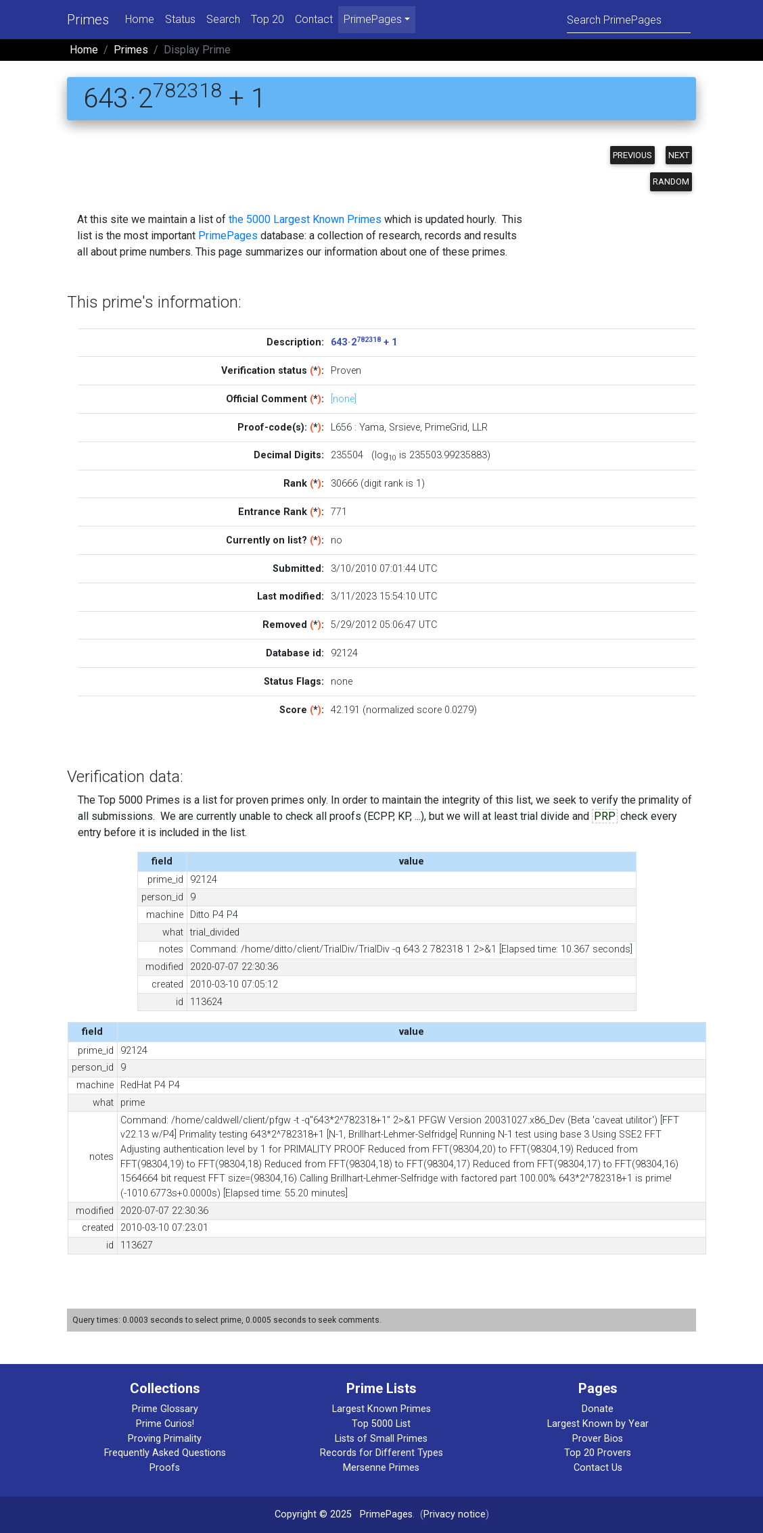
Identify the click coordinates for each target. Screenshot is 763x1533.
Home (139, 19)
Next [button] (678, 155)
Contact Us (598, 1468)
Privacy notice (454, 1514)
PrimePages (228, 235)
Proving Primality (165, 1438)
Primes (88, 19)
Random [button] (671, 181)
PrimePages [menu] (373, 19)
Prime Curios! (165, 1424)
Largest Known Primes (381, 1409)
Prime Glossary (165, 1409)
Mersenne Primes (381, 1468)
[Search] (629, 19)
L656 (341, 427)
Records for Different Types (381, 1453)
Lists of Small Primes (381, 1438)
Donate (598, 1409)
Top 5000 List (381, 1424)
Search (223, 19)
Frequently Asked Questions (165, 1453)
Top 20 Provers (597, 1453)
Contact (314, 19)
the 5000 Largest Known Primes (305, 219)
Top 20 (267, 19)
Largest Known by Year (598, 1424)
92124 (344, 653)
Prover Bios (597, 1438)
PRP (605, 816)
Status (180, 19)
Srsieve (404, 427)
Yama (371, 427)
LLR (480, 427)
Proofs (164, 1468)
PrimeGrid (446, 427)
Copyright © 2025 (313, 1514)
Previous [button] (632, 155)
